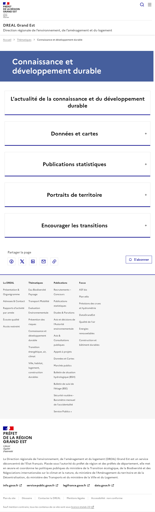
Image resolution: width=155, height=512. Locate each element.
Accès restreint (11, 326)
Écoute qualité (11, 319)
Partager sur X (22, 261)
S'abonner (139, 259)
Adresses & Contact (14, 301)
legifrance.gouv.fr (74, 485)
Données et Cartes (64, 358)
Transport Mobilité (38, 301)
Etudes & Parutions (64, 312)
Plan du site (9, 498)
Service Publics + (63, 411)
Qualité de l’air (87, 322)
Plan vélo (84, 296)
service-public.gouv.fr (41, 485)
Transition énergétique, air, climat (37, 351)
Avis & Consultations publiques (61, 340)
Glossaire (27, 498)
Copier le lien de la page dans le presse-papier (54, 261)
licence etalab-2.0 (80, 507)
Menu (149, 4)
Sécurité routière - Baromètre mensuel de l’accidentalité (64, 400)
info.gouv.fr (10, 485)
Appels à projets (63, 352)
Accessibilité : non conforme (107, 498)
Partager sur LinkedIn (33, 261)
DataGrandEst (87, 315)
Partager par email (43, 261)
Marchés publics (62, 365)
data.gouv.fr (102, 485)
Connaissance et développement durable (37, 335)
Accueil (7, 40)
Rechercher (142, 4)
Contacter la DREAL (49, 498)
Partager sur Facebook (11, 261)
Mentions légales (76, 498)
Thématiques (24, 40)
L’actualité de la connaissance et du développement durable (78, 102)
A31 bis (83, 290)
